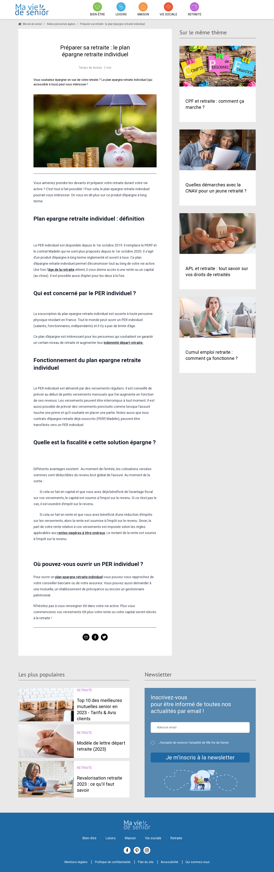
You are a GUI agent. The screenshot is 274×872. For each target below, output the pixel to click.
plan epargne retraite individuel (79, 577)
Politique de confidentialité (113, 862)
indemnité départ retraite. (123, 343)
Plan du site (146, 862)
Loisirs (111, 838)
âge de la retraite (61, 270)
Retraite (176, 838)
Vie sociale (153, 838)
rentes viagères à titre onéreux (81, 533)
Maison (130, 838)
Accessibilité (169, 862)
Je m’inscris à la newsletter (200, 757)
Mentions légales (76, 862)
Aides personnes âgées (61, 23)
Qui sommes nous (198, 862)
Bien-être (89, 838)
